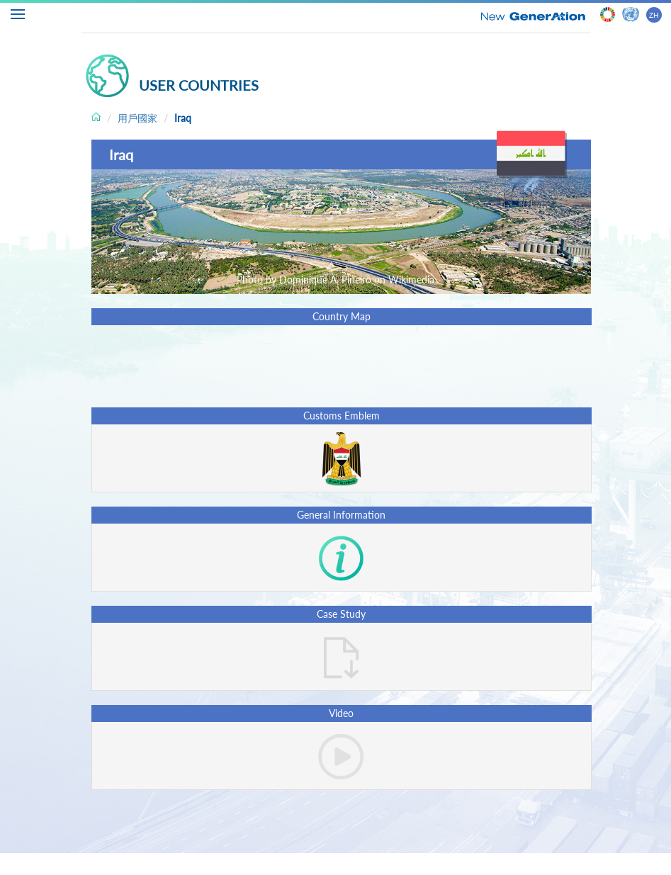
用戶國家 (137, 118)
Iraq (182, 118)
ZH (654, 15)
